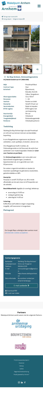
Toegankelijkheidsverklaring (21, 372)
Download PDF (11, 290)
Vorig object (6, 19)
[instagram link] (19, 382)
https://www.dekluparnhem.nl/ (27, 274)
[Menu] (39, 6)
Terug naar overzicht (9, 16)
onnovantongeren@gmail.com (28, 269)
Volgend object (19, 19)
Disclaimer (21, 363)
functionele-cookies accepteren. (17, 232)
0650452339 (22, 266)
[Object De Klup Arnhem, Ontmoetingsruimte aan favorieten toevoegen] (5, 77)
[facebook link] (25, 382)
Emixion (26, 374)
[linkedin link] (22, 382)
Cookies (22, 369)
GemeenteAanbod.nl (23, 360)
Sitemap (21, 366)
